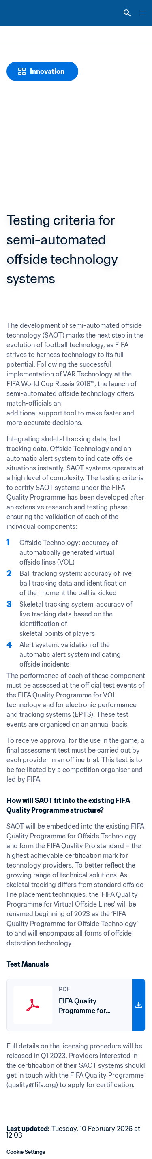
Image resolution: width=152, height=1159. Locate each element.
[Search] (127, 13)
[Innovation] (42, 71)
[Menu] (143, 13)
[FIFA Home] (21, 13)
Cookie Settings (25, 1151)
